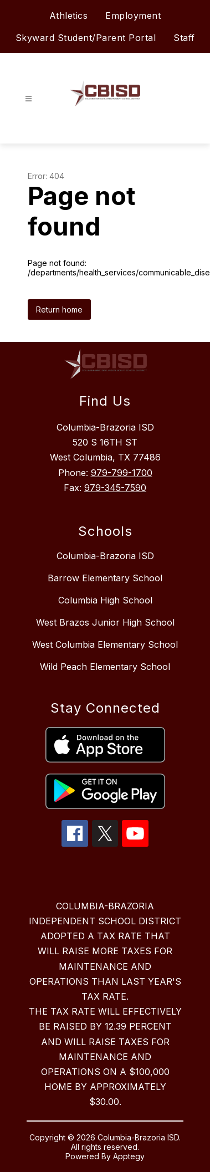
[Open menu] (28, 99)
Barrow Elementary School (105, 578)
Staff (184, 37)
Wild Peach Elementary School (105, 666)
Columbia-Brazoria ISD (105, 555)
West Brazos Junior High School (105, 622)
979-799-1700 (121, 472)
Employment (133, 15)
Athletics (68, 15)
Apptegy (129, 1156)
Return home (59, 309)
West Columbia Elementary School (105, 644)
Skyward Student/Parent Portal (86, 37)
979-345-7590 (115, 487)
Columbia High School (105, 600)
